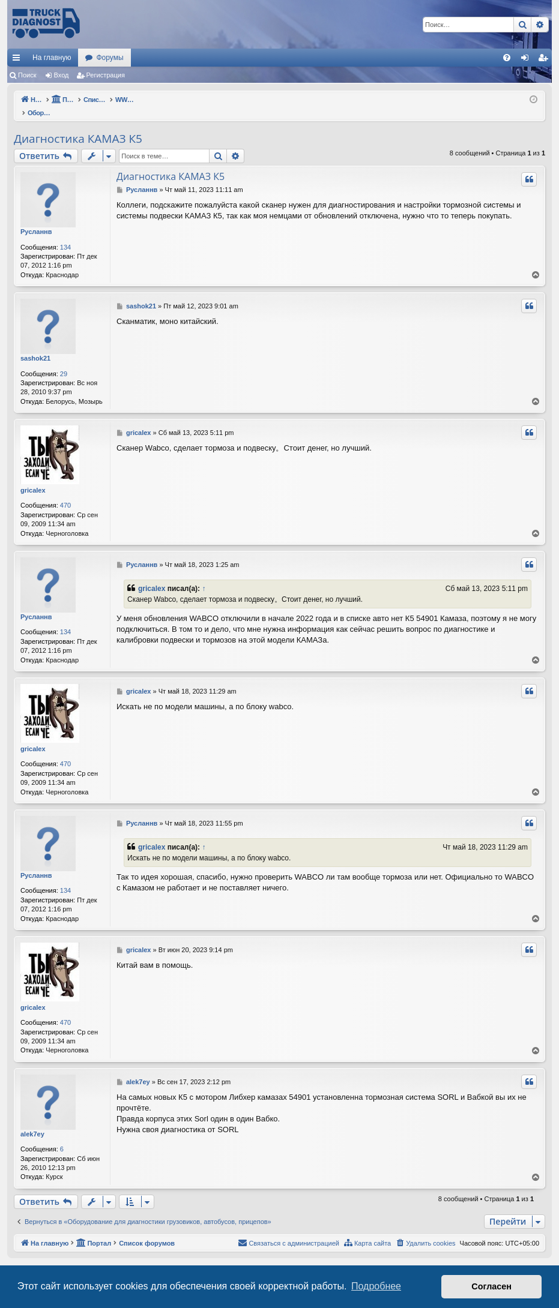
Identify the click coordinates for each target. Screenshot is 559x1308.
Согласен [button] (491, 1286)
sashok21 (35, 345)
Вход (61, 75)
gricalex (33, 477)
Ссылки (18, 60)
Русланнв (36, 219)
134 (65, 234)
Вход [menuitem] (527, 60)
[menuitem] (507, 58)
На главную (51, 57)
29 (63, 361)
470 (65, 492)
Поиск (27, 75)
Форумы (109, 57)
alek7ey (32, 1121)
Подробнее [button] (376, 1286)
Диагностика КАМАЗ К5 (78, 126)
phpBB (259, 1256)
